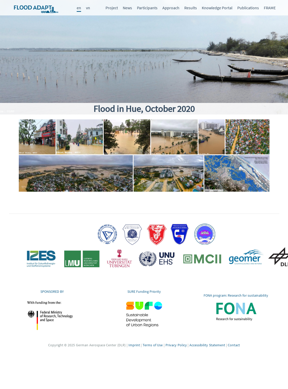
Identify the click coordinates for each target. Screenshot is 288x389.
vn (88, 7)
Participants (147, 7)
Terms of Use (153, 345)
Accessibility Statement (207, 345)
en (79, 7)
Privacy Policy (176, 345)
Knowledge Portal (217, 7)
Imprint (134, 345)
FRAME (270, 7)
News (127, 7)
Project (112, 7)
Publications (248, 7)
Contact (234, 345)
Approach (170, 7)
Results (190, 7)
